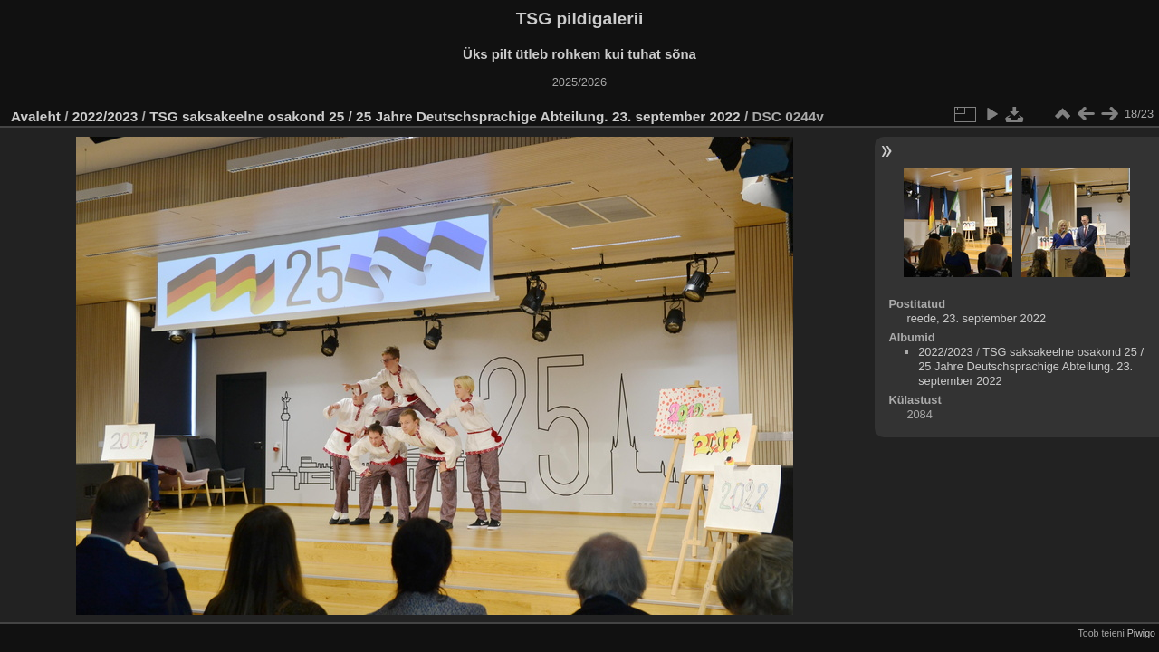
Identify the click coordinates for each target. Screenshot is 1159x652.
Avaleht (36, 116)
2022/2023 (105, 116)
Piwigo (1141, 633)
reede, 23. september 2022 (976, 318)
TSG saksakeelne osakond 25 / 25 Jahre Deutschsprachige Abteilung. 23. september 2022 (445, 116)
